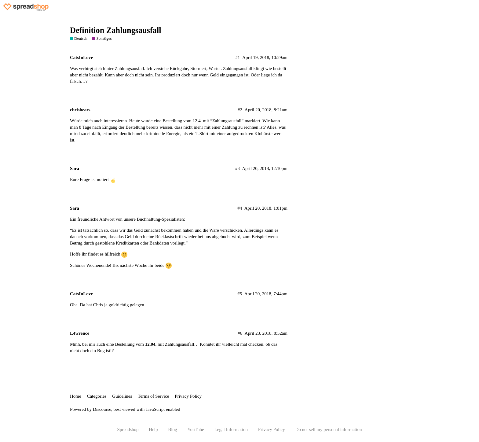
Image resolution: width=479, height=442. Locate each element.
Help (153, 429)
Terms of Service (153, 396)
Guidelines (122, 396)
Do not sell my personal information (328, 429)
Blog (172, 429)
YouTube (195, 429)
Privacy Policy (188, 396)
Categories (96, 396)
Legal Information (231, 429)
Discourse (102, 409)
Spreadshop (128, 429)
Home (75, 396)
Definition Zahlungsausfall (115, 30)
